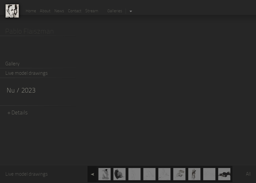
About (45, 11)
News (59, 11)
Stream (91, 11)
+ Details (18, 113)
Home (31, 11)
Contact (74, 11)
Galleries (114, 11)
